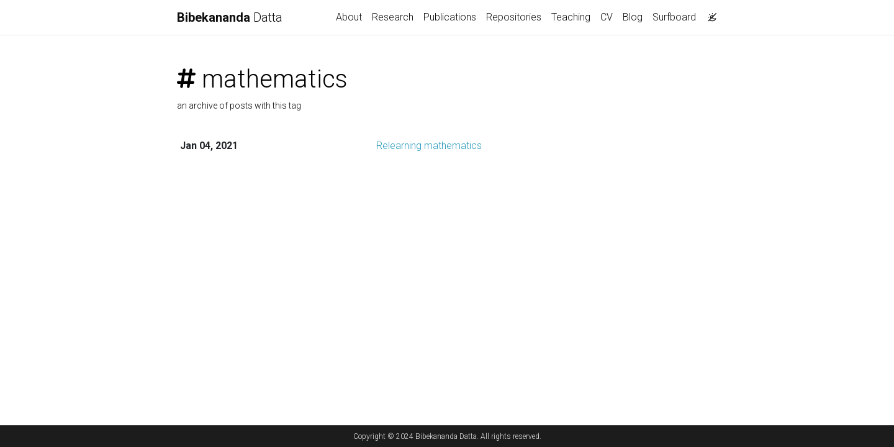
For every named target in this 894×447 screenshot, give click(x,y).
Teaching (570, 17)
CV (606, 17)
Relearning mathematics (429, 145)
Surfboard (674, 17)
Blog (633, 17)
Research (392, 17)
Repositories (513, 17)
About (349, 17)
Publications (449, 17)
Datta (229, 17)
